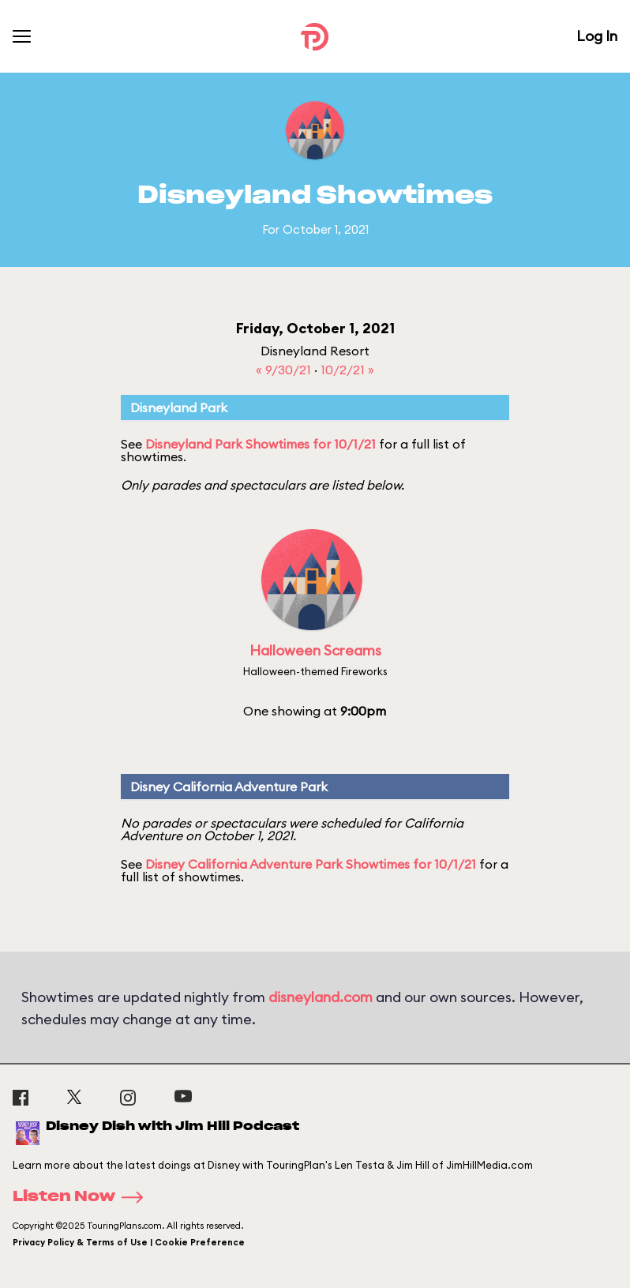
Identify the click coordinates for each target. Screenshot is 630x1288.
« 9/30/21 (285, 369)
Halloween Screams (315, 650)
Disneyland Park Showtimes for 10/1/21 (260, 444)
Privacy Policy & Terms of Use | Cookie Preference (129, 1242)
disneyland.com (320, 997)
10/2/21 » (347, 369)
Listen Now (83, 1197)
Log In (596, 36)
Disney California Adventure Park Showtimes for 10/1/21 (310, 864)
